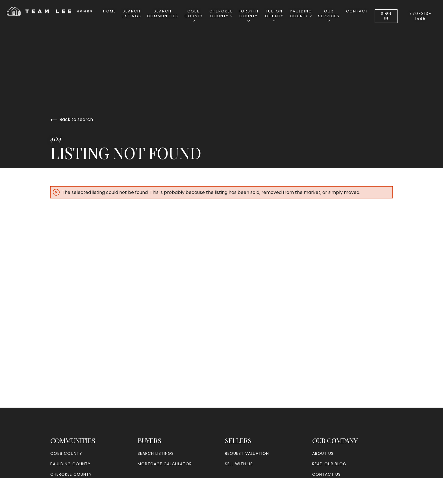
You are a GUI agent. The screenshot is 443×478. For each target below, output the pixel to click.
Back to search (71, 119)
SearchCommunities (162, 13)
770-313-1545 (420, 16)
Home (109, 11)
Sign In (386, 16)
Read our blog (329, 464)
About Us (323, 453)
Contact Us (326, 474)
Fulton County (274, 15)
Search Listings (131, 13)
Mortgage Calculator (165, 464)
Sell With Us (239, 464)
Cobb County (193, 15)
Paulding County (301, 13)
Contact (357, 11)
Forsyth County (249, 15)
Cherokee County (221, 13)
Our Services (329, 15)
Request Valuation (247, 453)
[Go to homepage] (55, 11)
